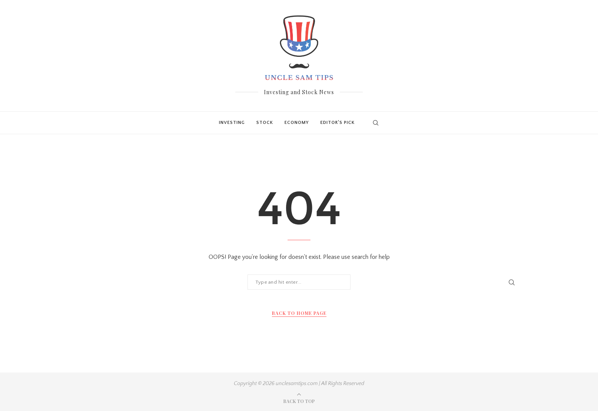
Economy (297, 122)
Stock (264, 122)
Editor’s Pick (337, 122)
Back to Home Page (299, 313)
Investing (232, 122)
